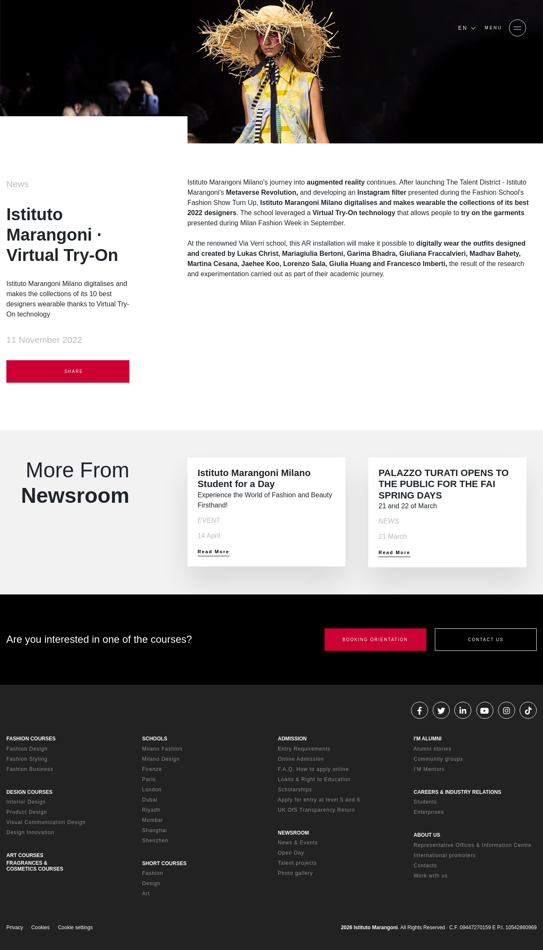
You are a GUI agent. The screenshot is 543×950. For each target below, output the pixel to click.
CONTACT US (486, 639)
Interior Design (26, 802)
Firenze (152, 769)
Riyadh (151, 810)
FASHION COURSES (31, 739)
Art (146, 894)
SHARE (68, 372)
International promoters (445, 855)
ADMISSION (292, 739)
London (152, 790)
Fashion (152, 873)
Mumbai (152, 820)
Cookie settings (75, 927)
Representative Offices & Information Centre (473, 845)
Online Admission (301, 759)
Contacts (425, 866)
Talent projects (297, 863)
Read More (214, 551)
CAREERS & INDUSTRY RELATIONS (457, 792)
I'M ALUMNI (428, 739)
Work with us (431, 876)
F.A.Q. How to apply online (313, 769)
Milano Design (161, 759)
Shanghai (154, 830)
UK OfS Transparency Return (316, 810)
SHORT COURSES (164, 863)
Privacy (14, 927)
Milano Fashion (162, 749)
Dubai (149, 800)
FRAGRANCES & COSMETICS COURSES (34, 866)
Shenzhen (155, 841)
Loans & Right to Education (314, 779)
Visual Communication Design (46, 822)
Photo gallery (295, 873)
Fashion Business (29, 769)
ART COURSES (24, 855)
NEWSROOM (293, 833)
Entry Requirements (304, 749)
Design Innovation (30, 832)
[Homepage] (76, 28)
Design (151, 883)
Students (425, 802)
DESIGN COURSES (29, 792)
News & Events (298, 843)
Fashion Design (27, 749)
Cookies (40, 927)
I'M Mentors (429, 769)
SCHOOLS (154, 739)
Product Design (26, 812)
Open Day (291, 853)
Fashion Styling (27, 759)
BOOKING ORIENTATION (375, 639)
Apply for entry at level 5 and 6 (319, 800)
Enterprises (429, 812)
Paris (149, 779)
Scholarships (295, 790)
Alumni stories (432, 749)
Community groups (438, 759)
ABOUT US (427, 835)
